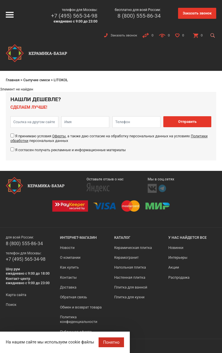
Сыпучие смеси (36, 80)
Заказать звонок (197, 13)
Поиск (11, 304)
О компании (70, 257)
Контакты (68, 277)
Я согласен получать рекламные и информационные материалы (70, 150)
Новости (67, 247)
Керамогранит (126, 257)
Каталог (122, 237)
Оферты (59, 136)
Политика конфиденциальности (78, 319)
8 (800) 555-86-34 (139, 15)
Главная (13, 80)
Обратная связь (73, 297)
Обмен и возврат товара (80, 307)
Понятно (111, 342)
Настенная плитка (129, 277)
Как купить (69, 267)
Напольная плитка (130, 267)
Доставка (68, 287)
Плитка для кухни (129, 297)
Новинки (175, 247)
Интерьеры (177, 257)
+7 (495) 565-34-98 (74, 15)
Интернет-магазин (78, 237)
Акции (173, 267)
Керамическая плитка (133, 247)
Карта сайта (16, 295)
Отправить (187, 121)
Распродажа (178, 277)
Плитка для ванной (130, 287)
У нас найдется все (187, 237)
